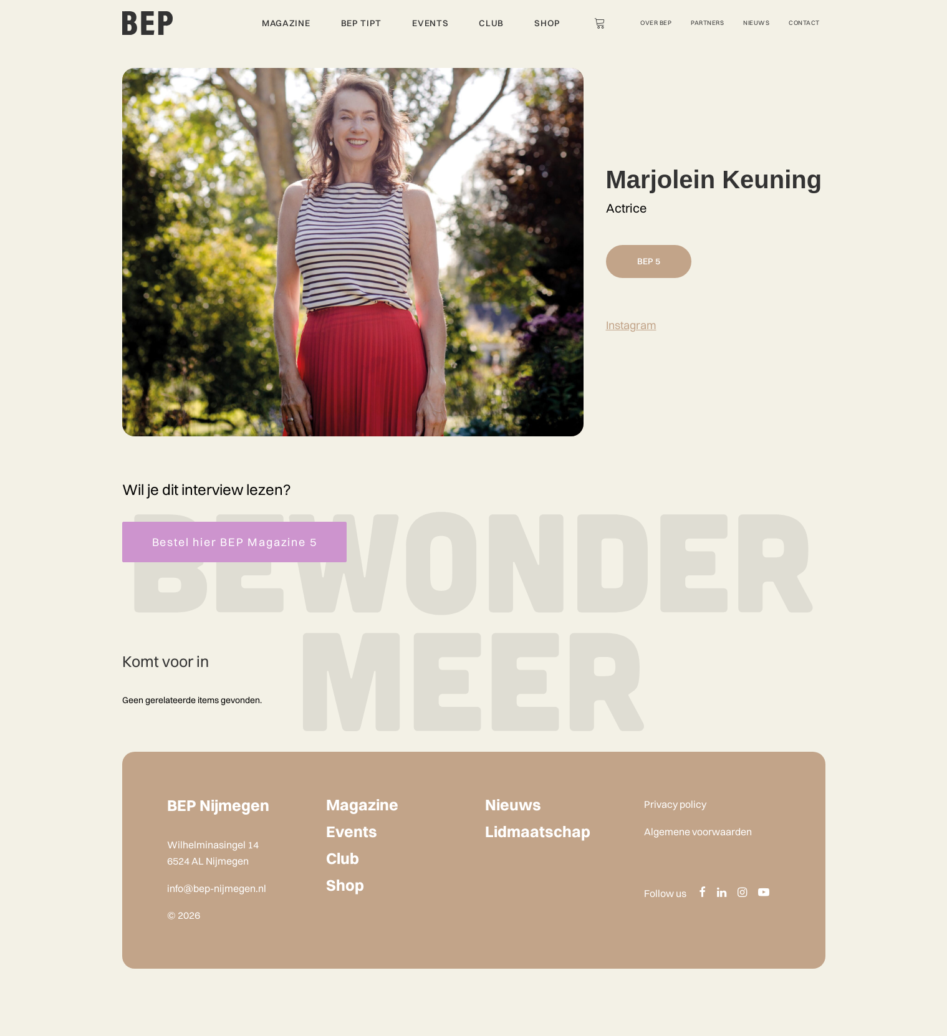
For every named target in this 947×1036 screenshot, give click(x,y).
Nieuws (756, 23)
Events (430, 23)
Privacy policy (675, 804)
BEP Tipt (361, 23)
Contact (804, 23)
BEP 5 (648, 261)
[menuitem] (283, 23)
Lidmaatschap (537, 831)
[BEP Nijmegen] (147, 23)
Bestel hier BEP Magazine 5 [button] (234, 542)
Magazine (286, 23)
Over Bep (655, 23)
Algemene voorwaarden (698, 831)
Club (491, 23)
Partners (707, 23)
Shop (547, 23)
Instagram (631, 325)
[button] (702, 893)
